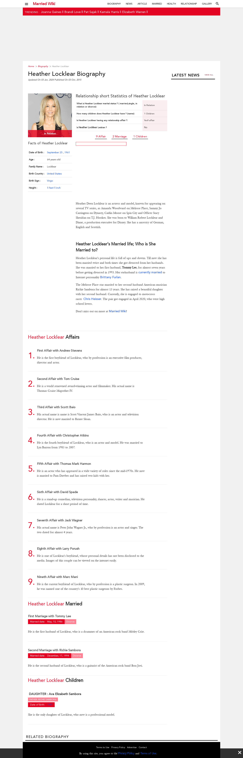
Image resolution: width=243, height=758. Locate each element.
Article (142, 3)
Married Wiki (44, 4)
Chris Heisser (92, 299)
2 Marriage (120, 136)
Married (157, 3)
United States (54, 173)
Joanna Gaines (51, 12)
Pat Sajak (90, 12)
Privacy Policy (126, 753)
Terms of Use (148, 753)
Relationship (189, 3)
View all (209, 75)
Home (31, 66)
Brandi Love (72, 12)
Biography (114, 3)
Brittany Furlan (110, 277)
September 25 (55, 152)
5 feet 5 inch (54, 187)
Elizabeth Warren (134, 12)
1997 (49, 704)
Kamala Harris (109, 12)
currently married (150, 272)
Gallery (207, 3)
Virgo (50, 180)
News (129, 3)
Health (171, 3)
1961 (67, 152)
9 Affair (101, 136)
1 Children (140, 136)
